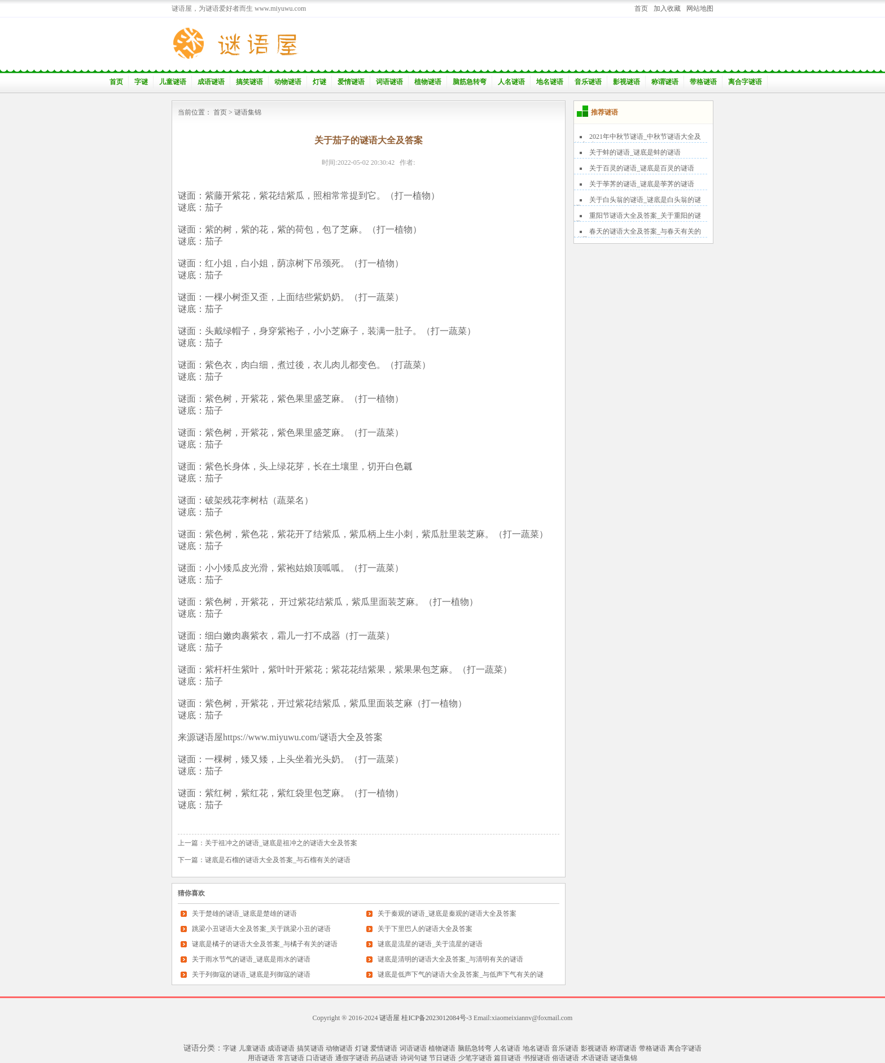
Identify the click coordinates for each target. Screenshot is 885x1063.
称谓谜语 (664, 82)
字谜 (141, 82)
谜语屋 (389, 1018)
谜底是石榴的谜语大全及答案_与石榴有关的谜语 (278, 860)
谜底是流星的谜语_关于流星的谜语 (430, 944)
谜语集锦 (247, 112)
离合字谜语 (745, 82)
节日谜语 (442, 1058)
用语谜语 (261, 1058)
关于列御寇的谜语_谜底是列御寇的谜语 (251, 974)
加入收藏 (667, 8)
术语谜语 (594, 1058)
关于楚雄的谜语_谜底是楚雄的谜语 (244, 913)
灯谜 (319, 82)
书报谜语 (536, 1058)
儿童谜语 (172, 82)
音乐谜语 (588, 82)
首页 (641, 8)
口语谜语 (319, 1058)
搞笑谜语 (249, 82)
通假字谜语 (352, 1058)
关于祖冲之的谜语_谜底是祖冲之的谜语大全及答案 (281, 843)
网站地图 (699, 8)
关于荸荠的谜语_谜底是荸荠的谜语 (641, 184)
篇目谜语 (507, 1058)
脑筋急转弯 (470, 82)
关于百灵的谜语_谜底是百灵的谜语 (641, 168)
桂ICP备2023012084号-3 (436, 1018)
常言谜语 (290, 1058)
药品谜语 (384, 1058)
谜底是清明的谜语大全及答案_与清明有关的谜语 (450, 959)
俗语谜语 (565, 1058)
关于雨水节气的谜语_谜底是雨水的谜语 (251, 959)
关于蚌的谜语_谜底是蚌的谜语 (635, 152)
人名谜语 (511, 82)
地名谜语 (549, 82)
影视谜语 (626, 82)
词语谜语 (389, 82)
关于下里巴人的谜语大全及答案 (425, 929)
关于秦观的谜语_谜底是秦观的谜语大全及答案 (447, 913)
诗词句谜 (413, 1058)
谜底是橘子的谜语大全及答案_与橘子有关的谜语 (265, 944)
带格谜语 (703, 82)
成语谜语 (211, 82)
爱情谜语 (351, 82)
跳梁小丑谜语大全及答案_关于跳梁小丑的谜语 (261, 929)
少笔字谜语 (475, 1058)
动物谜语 (287, 82)
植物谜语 (427, 82)
